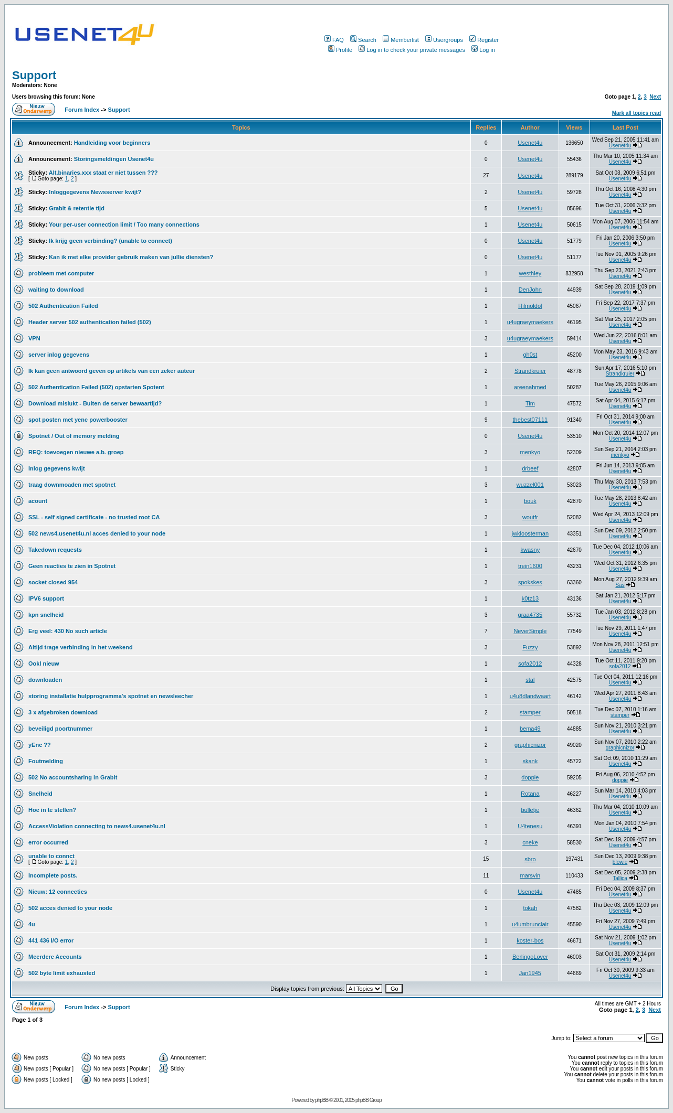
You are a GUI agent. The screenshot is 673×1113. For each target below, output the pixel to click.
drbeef (530, 468)
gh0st (530, 354)
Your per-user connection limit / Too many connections (124, 224)
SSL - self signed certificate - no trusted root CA (94, 517)
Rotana (530, 793)
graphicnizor (530, 745)
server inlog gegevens (58, 354)
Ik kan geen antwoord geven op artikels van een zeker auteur (111, 371)
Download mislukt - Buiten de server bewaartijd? (95, 403)
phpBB (321, 1100)
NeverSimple (529, 631)
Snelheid (40, 793)
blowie (620, 862)
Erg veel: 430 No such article (67, 631)
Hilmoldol (530, 306)
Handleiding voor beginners (112, 143)
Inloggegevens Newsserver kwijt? (95, 192)
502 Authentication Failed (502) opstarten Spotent (96, 387)
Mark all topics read (636, 113)
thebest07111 (530, 419)
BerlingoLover (530, 957)
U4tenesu (530, 826)
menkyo (530, 452)
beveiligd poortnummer (60, 728)
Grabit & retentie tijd (76, 208)
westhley (530, 273)
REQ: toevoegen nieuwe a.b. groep (76, 452)
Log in (483, 50)
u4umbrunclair (530, 924)
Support (34, 75)
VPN (34, 338)
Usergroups (444, 40)
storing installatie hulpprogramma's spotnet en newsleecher (110, 696)
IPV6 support (46, 598)
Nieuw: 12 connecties (57, 892)
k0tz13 (530, 598)
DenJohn (530, 289)
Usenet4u (530, 143)
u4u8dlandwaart (530, 696)
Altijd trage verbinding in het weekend (80, 647)
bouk (530, 501)
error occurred (48, 842)
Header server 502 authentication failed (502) (89, 322)
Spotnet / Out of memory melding (74, 436)
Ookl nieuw (43, 663)
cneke (530, 842)
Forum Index (81, 109)
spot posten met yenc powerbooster (78, 419)
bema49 (530, 728)
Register (484, 40)
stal (529, 680)
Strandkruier (530, 371)
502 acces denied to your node (70, 908)
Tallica (620, 878)
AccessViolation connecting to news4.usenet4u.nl (96, 826)
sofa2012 (530, 663)
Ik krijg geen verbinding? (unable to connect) (110, 241)
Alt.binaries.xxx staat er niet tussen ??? (103, 172)
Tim (530, 403)
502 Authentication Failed (63, 306)
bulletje (530, 810)
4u (31, 924)
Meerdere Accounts (55, 957)
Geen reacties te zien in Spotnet (71, 566)
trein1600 (530, 566)
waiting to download (56, 289)
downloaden (45, 680)
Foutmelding (45, 761)
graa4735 (530, 615)
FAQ (334, 40)
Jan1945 (530, 973)
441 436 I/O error (50, 940)
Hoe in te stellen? (52, 810)
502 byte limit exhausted (61, 973)
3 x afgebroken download (63, 712)
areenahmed (530, 387)
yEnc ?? (39, 745)
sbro (529, 859)
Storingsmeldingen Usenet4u (114, 159)
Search (363, 40)
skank (530, 761)
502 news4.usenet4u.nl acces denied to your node (96, 533)
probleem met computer (61, 273)
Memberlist (401, 40)
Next (655, 97)
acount (37, 501)
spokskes (530, 582)
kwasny (530, 550)
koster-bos (530, 940)
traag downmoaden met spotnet (71, 484)
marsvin (530, 875)
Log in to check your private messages (412, 50)
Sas (619, 585)
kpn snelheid (46, 615)
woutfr (530, 517)
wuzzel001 (530, 484)
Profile (340, 50)
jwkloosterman (530, 533)
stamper (530, 712)
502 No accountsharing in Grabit (72, 777)
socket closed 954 (53, 582)
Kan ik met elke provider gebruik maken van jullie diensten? (131, 257)
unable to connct (51, 856)
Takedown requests (55, 550)
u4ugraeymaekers (530, 322)
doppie (530, 777)
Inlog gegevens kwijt (56, 468)
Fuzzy (530, 647)
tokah (530, 908)
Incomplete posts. (53, 875)
